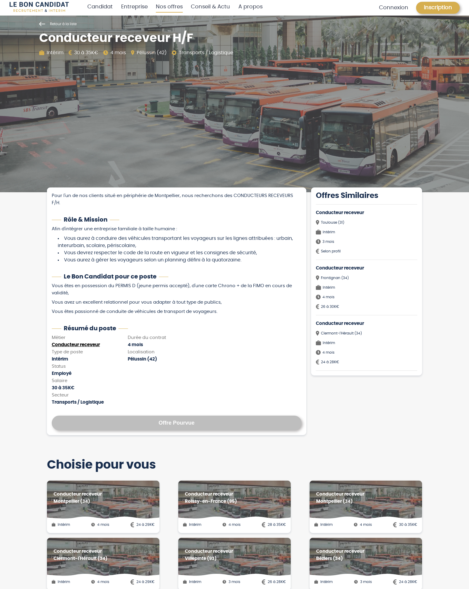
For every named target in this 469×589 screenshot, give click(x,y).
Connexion (393, 7)
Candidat (100, 7)
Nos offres (169, 7)
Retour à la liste (58, 24)
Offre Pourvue (176, 423)
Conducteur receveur (76, 345)
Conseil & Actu (210, 7)
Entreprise (134, 7)
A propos (250, 7)
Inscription (438, 7)
